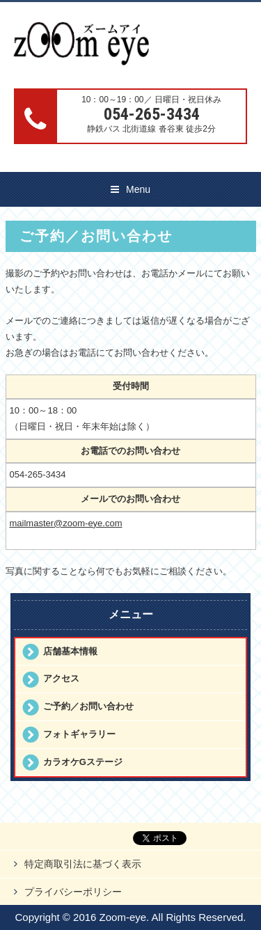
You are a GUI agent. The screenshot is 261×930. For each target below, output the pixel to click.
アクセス (61, 678)
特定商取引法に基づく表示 (82, 863)
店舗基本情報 (70, 651)
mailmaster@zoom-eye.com (66, 523)
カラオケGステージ (82, 762)
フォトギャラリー (79, 734)
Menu (138, 189)
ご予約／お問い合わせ (88, 706)
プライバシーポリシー (73, 891)
